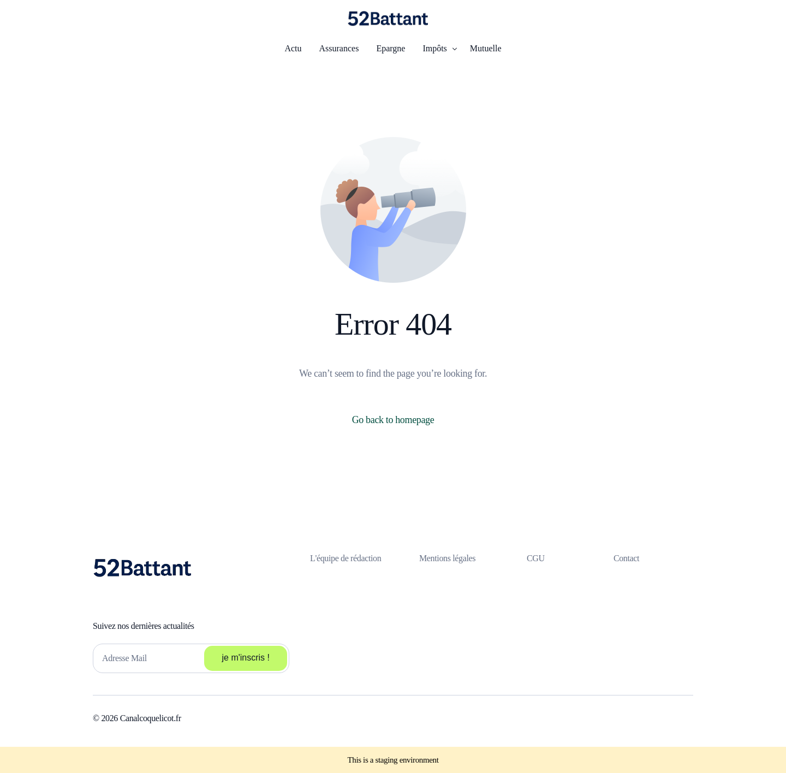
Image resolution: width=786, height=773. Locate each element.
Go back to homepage (393, 419)
